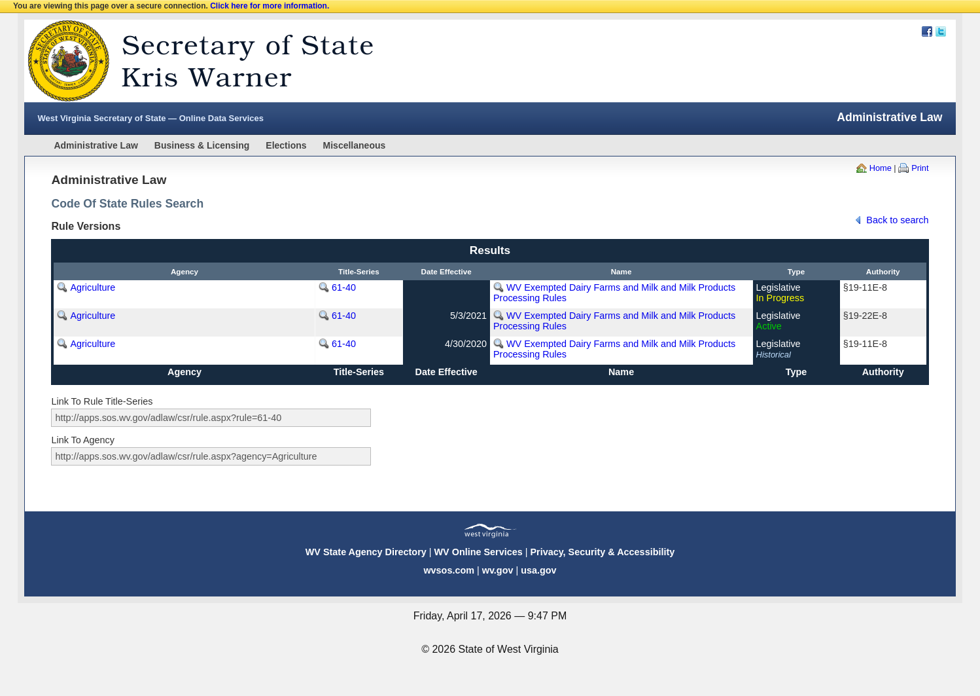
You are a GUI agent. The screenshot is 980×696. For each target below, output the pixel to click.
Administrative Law (95, 145)
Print (919, 168)
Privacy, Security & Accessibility (602, 552)
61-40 (344, 287)
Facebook (927, 31)
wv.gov (498, 570)
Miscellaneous (354, 145)
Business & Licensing (201, 145)
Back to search (897, 220)
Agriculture (92, 287)
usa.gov (538, 570)
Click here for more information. (269, 5)
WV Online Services (478, 552)
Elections (286, 145)
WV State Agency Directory (366, 552)
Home (880, 168)
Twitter (941, 31)
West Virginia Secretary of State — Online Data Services (150, 118)
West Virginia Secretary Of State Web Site (192, 61)
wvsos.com (448, 570)
